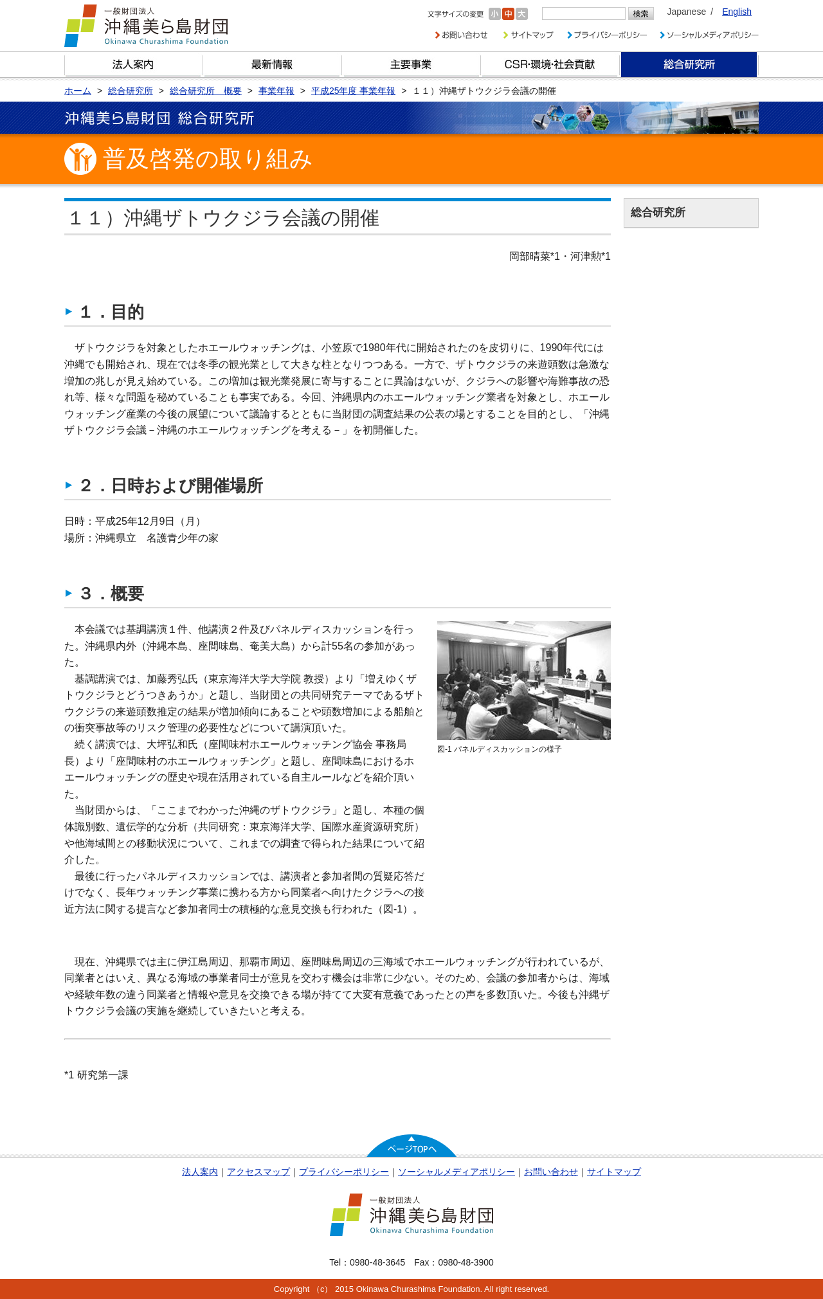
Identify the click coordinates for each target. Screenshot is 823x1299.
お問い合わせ (551, 1172)
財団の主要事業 (411, 64)
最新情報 (272, 64)
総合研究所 (689, 64)
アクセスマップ (258, 1172)
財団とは (133, 64)
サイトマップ (614, 1172)
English (737, 11)
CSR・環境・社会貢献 (550, 64)
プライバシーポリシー (344, 1172)
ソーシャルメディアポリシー (456, 1172)
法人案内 (200, 1172)
